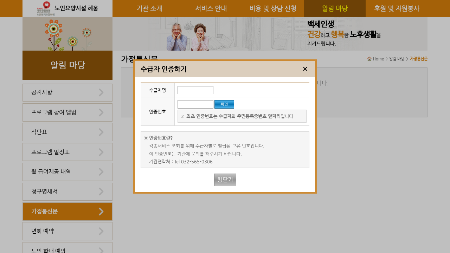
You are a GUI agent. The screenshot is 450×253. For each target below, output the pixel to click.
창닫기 (225, 179)
